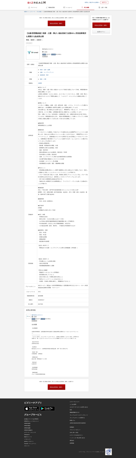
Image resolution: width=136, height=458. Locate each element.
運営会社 (72, 440)
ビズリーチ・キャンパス (30, 432)
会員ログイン (101, 31)
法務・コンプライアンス (47, 72)
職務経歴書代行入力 (74, 412)
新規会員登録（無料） (56, 23)
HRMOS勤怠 (27, 425)
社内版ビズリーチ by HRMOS (31, 419)
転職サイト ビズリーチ (29, 11)
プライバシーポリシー (75, 429)
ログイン (104, 2)
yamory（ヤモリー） (29, 441)
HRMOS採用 (27, 423)
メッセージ (69, 7)
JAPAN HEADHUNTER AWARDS (78, 423)
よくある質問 (73, 404)
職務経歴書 (51, 7)
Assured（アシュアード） (30, 443)
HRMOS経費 (27, 428)
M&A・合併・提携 (45, 69)
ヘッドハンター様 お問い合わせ (77, 437)
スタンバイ (26, 445)
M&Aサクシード (28, 436)
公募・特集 (104, 7)
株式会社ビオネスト (37, 315)
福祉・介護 (43, 79)
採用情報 (72, 443)
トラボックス (27, 439)
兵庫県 (40, 83)
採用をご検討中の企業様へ (92, 2)
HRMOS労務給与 (28, 430)
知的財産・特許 (44, 75)
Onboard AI (27, 434)
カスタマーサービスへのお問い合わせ (79, 407)
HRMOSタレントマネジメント (31, 421)
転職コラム (72, 420)
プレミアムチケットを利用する (77, 417)
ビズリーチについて (74, 401)
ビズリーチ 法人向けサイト (76, 435)
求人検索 (86, 7)
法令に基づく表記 (74, 432)
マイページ (34, 7)
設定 (71, 409)
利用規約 (72, 427)
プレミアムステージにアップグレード (79, 415)
